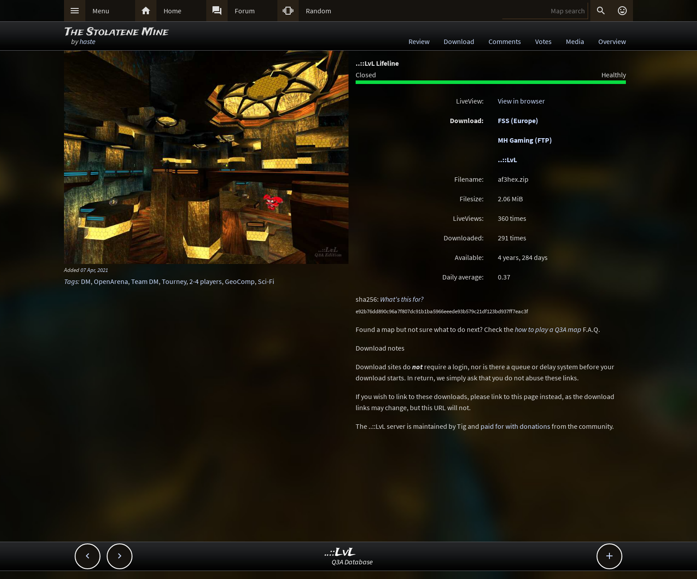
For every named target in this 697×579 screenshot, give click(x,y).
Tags (71, 281)
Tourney (174, 281)
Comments (505, 41)
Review (419, 41)
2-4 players (205, 281)
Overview (612, 41)
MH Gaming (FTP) (525, 140)
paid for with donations (515, 426)
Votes (543, 41)
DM (86, 281)
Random (318, 10)
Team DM (145, 281)
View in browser (521, 100)
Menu (100, 10)
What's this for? (402, 299)
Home (172, 10)
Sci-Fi (266, 281)
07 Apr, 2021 (94, 269)
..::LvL (507, 159)
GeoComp (240, 281)
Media (575, 41)
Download (459, 41)
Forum (245, 10)
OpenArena (111, 281)
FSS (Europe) (518, 120)
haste (88, 41)
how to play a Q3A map (548, 329)
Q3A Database (352, 561)
